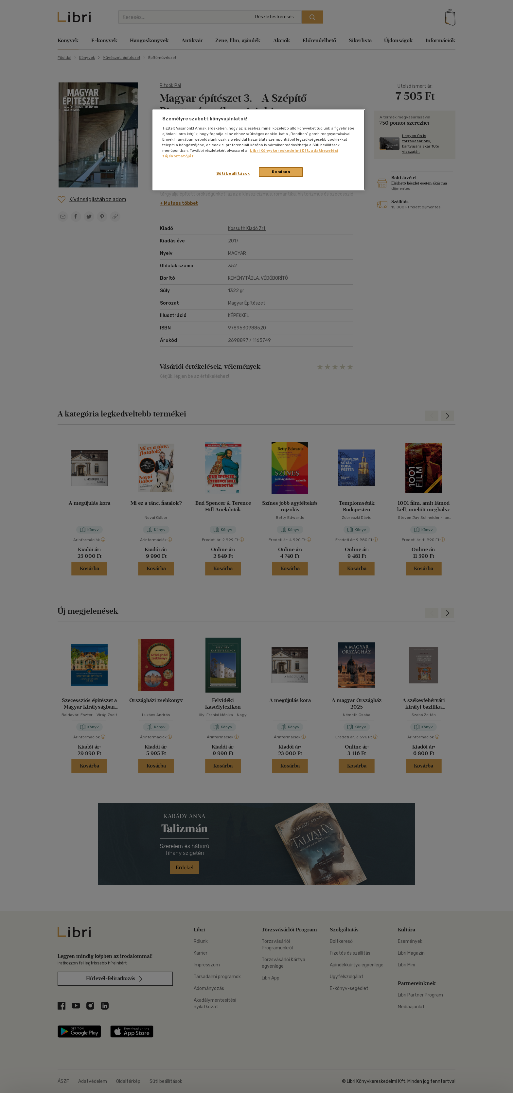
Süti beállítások (233, 173)
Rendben (281, 171)
